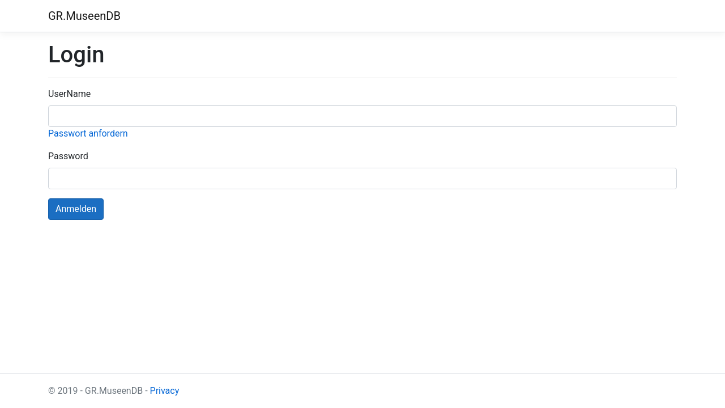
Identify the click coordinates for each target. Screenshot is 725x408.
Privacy (165, 390)
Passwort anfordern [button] (88, 133)
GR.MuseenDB (84, 16)
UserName (69, 93)
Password (68, 156)
